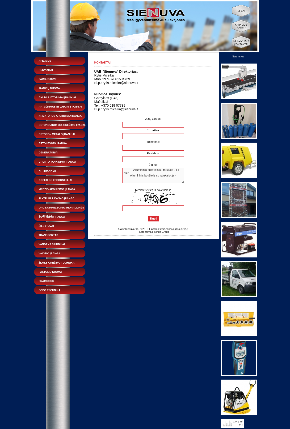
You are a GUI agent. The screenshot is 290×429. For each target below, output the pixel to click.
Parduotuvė (48, 79)
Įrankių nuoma (49, 88)
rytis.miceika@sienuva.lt (174, 229)
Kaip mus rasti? (241, 26)
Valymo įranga (49, 253)
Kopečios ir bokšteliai (55, 180)
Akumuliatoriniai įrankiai (57, 97)
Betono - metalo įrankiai (57, 134)
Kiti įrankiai (47, 170)
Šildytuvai (46, 226)
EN (242, 10)
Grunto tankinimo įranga (57, 161)
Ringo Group (161, 231)
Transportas (48, 235)
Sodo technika (49, 290)
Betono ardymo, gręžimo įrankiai (63, 125)
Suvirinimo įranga (52, 216)
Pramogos (46, 281)
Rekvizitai (46, 69)
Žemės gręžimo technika (57, 262)
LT (238, 10)
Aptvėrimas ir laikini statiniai (60, 106)
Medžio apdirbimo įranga (57, 189)
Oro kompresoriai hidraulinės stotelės (61, 209)
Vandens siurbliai (52, 244)
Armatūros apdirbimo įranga (60, 115)
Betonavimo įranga (53, 143)
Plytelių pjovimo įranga (57, 198)
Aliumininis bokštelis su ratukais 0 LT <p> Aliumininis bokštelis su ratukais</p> (153, 175)
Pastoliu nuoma (50, 271)
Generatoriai (48, 152)
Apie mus (45, 60)
